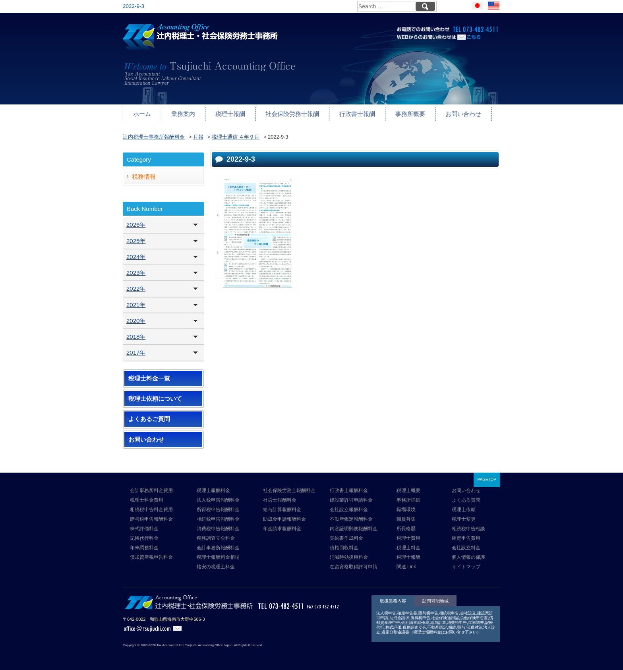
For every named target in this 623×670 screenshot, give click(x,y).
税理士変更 (464, 519)
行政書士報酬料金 (349, 490)
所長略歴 (406, 528)
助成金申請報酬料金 (284, 519)
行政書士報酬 (357, 113)
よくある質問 (466, 500)
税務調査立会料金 (216, 538)
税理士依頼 (464, 509)
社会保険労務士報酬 (292, 113)
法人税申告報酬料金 (218, 500)
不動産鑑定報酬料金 (351, 519)
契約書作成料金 (346, 538)
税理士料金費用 (146, 500)
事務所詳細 (408, 500)
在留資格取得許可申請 (353, 567)
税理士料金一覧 (149, 378)
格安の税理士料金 (216, 567)
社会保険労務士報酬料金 (289, 490)
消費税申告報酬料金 (218, 528)
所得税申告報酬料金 (218, 509)
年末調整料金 (144, 547)
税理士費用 (408, 538)
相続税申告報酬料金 (218, 519)
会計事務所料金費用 (151, 490)
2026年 (135, 224)
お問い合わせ (463, 113)
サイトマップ (466, 567)
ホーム (142, 113)
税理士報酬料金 (213, 490)
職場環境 (406, 509)
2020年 (135, 320)
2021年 (135, 304)
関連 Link (406, 567)
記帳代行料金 (144, 538)
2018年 (135, 336)
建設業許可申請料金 (351, 500)
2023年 (135, 272)
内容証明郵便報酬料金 (353, 528)
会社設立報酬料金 (349, 509)
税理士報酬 (230, 113)
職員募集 (406, 519)
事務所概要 (410, 113)
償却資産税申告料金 (151, 557)
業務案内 (183, 113)
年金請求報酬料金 (282, 528)
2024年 (135, 256)
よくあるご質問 (149, 419)
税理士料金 (408, 547)
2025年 (135, 240)
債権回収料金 (344, 547)
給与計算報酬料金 (282, 509)
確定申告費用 (466, 538)
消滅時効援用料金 (349, 557)
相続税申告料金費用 (151, 509)
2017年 (135, 352)
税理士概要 (408, 490)
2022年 (135, 288)
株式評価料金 (144, 528)
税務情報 (144, 176)
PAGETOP (487, 479)
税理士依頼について (155, 399)
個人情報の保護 (468, 557)
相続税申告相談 (468, 528)
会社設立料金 (466, 547)
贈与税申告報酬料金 (151, 519)
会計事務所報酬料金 (218, 547)
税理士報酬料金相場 (218, 557)
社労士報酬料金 (279, 500)
